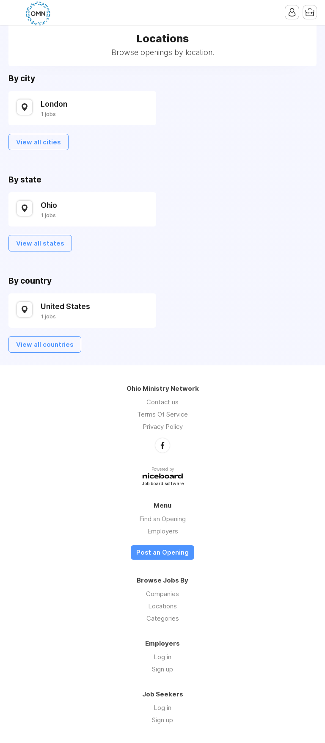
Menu (14, 12)
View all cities (38, 142)
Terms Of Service (162, 414)
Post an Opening (162, 552)
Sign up (162, 669)
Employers (162, 531)
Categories (162, 618)
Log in (162, 657)
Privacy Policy (163, 427)
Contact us (162, 402)
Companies (162, 594)
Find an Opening (162, 519)
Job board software (163, 484)
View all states (40, 243)
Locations (162, 606)
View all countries (45, 344)
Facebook (162, 445)
